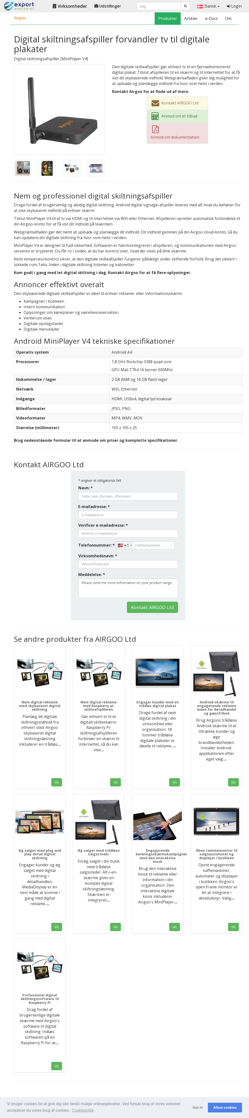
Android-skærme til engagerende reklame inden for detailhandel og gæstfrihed (216, 708)
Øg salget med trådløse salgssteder (99, 852)
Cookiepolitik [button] (83, 1110)
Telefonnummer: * (96, 545)
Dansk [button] (208, 6)
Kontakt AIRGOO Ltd (152, 607)
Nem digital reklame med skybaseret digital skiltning (39, 706)
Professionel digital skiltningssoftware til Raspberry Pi (39, 999)
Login (234, 6)
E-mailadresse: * (94, 506)
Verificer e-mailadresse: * (103, 525)
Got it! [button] (198, 1108)
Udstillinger (107, 6)
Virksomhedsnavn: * (97, 556)
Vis (56, 782)
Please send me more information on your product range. (128, 588)
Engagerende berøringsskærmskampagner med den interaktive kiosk (161, 856)
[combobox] (124, 545)
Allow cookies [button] (225, 1108)
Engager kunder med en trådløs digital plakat (157, 704)
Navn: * (85, 488)
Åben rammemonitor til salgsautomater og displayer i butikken (216, 854)
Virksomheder (70, 6)
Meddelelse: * (91, 574)
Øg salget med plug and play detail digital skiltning (39, 854)
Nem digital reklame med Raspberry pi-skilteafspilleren (98, 706)
